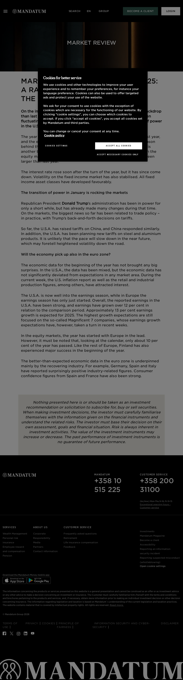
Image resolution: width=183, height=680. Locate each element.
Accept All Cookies (118, 145)
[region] (93, 115)
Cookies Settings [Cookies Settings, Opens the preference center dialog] (56, 145)
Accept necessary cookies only (117, 154)
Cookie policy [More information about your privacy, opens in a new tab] (54, 135)
